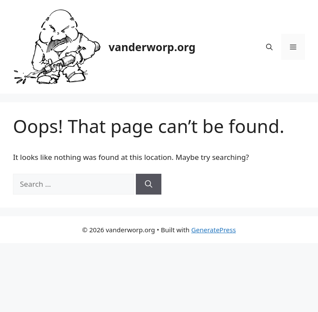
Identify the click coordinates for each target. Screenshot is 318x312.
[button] (269, 47)
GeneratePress (213, 229)
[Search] (148, 184)
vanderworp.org (152, 46)
